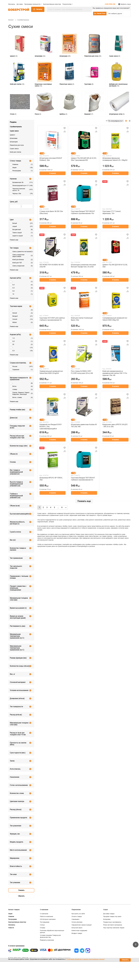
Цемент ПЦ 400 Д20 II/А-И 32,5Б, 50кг (115, 266)
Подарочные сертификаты (112, 922)
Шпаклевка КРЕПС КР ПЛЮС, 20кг (51, 479)
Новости (11, 928)
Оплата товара (77, 916)
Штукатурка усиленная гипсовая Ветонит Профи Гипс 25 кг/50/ (83, 266)
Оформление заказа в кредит (82, 925)
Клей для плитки (15, 152)
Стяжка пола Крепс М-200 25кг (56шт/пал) (51, 212)
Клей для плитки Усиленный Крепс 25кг (82, 319)
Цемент (12, 135)
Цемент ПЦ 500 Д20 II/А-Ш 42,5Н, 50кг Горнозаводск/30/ (84, 159)
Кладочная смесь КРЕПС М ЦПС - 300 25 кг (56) (115, 425)
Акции (10, 913)
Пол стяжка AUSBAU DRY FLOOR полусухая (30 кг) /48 (82, 372)
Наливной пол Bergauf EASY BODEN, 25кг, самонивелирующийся (51, 427)
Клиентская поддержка (79, 930)
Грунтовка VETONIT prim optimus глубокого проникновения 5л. (52, 319)
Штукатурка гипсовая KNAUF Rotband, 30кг (51, 159)
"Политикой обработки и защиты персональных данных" (85, 959)
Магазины (11, 925)
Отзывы (42, 928)
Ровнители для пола (17, 145)
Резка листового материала (112, 925)
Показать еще (84, 501)
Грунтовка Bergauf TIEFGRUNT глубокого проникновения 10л (83, 212)
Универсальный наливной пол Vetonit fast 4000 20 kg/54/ (51, 372)
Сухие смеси (14, 148)
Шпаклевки (13, 138)
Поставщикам (44, 922)
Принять (125, 960)
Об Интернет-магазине (48, 919)
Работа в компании (46, 916)
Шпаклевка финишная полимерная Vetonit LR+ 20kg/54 (114, 159)
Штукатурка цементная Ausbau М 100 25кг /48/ (84, 425)
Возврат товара (77, 933)
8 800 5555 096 (110, 4)
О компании (44, 913)
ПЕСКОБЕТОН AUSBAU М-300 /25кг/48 (52, 266)
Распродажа (12, 919)
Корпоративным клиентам (17, 922)
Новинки (11, 916)
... (58, 507)
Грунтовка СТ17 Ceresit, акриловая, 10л (111, 212)
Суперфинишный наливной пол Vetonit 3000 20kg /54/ (114, 319)
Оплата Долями (77, 922)
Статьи (42, 925)
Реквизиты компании (47, 940)
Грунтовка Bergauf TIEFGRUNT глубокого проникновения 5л (83, 479)
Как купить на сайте (78, 913)
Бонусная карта (77, 928)
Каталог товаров (13, 909)
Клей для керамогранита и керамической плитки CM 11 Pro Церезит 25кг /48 (114, 373)
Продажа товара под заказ (112, 916)
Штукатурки (14, 142)
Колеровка (106, 919)
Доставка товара (108, 913)
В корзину (52, 173)
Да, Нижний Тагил (99, 13)
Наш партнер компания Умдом (113, 928)
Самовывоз (75, 919)
